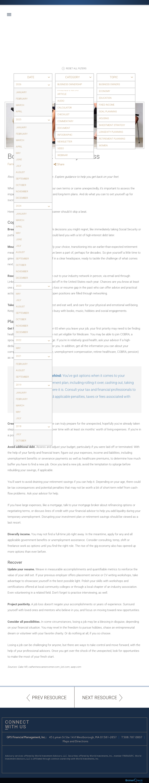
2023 (34, 286)
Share (59, 164)
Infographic (64, 135)
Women (103, 145)
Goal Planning (108, 111)
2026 (34, 84)
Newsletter (64, 141)
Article (62, 94)
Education (105, 98)
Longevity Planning (111, 132)
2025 (34, 119)
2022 (34, 340)
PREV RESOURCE (47, 697)
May (18, 153)
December (22, 198)
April (19, 111)
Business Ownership (69, 84)
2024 (34, 206)
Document (63, 128)
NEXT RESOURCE (102, 697)
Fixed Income (106, 104)
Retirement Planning (112, 138)
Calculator (64, 107)
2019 (34, 385)
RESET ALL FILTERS (74, 68)
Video (60, 148)
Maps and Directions (75, 741)
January (21, 92)
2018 (34, 426)
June (19, 159)
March (20, 105)
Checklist (63, 114)
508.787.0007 (132, 737)
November (22, 191)
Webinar (62, 155)
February (22, 98)
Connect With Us (15, 724)
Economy (104, 91)
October (21, 185)
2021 (34, 356)
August (20, 172)
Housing (104, 118)
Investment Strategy (112, 125)
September (22, 178)
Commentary (65, 121)
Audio (60, 101)
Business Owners (109, 84)
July (18, 166)
